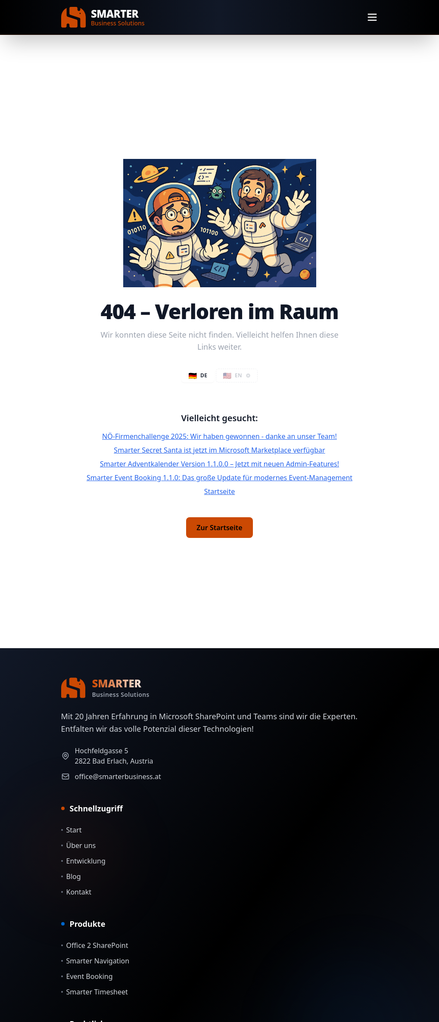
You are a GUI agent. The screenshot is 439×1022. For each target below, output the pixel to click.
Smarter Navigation (95, 961)
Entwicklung (83, 861)
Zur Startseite (219, 527)
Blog (71, 876)
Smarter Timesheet (94, 992)
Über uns (78, 845)
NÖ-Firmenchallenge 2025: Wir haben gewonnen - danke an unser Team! (219, 436)
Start (71, 830)
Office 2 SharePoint (94, 945)
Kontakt (76, 892)
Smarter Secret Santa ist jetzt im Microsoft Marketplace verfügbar (219, 450)
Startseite (219, 491)
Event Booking (87, 976)
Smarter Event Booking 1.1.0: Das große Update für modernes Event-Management (219, 477)
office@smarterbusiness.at (118, 776)
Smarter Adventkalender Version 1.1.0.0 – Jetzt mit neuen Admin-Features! (219, 464)
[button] (237, 375)
